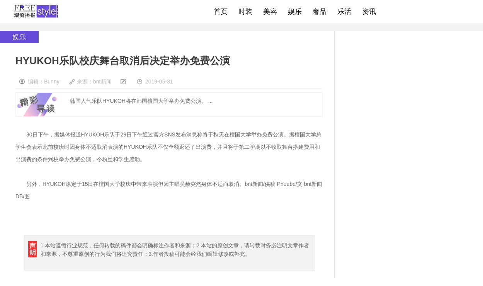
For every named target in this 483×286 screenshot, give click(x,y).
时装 (245, 11)
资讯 (369, 11)
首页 (221, 11)
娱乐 (295, 11)
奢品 (320, 11)
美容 (270, 11)
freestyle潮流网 (36, 11)
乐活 (344, 11)
